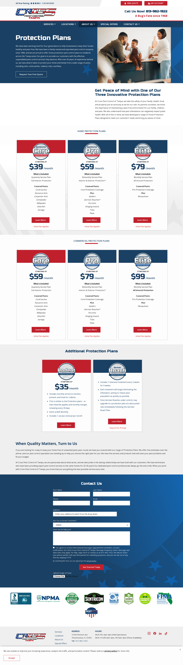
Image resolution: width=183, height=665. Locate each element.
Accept (12, 658)
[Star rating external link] (54, 3)
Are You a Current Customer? (65, 546)
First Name (57, 516)
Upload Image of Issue (62, 599)
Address (56, 535)
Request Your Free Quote (31, 74)
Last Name (97, 516)
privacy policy (91, 587)
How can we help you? (62, 555)
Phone (55, 525)
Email (95, 525)
